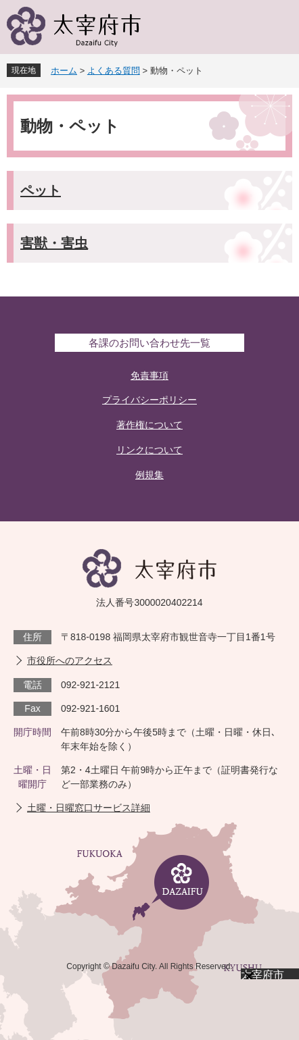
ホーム (64, 71)
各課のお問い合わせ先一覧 (149, 342)
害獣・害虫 (54, 243)
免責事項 (149, 375)
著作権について (149, 424)
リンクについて (149, 449)
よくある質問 (113, 71)
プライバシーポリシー (149, 399)
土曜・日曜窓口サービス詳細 (88, 807)
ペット (40, 190)
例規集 (149, 474)
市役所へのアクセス (69, 660)
